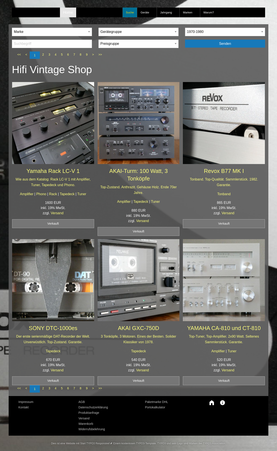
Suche (130, 12)
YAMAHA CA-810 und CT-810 (224, 328)
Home (68, 12)
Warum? (208, 12)
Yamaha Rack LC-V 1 (53, 171)
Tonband (223, 194)
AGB (82, 402)
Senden (225, 43)
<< (19, 54)
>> (100, 54)
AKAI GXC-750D (138, 328)
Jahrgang (166, 12)
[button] (210, 402)
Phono (41, 194)
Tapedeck (68, 194)
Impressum (25, 402)
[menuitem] (45, 401)
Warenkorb (86, 423)
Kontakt (23, 407)
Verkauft (53, 223)
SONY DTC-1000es (53, 328)
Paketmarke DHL (156, 402)
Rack (53, 194)
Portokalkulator (155, 407)
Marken (187, 12)
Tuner (81, 194)
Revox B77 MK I (224, 171)
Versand (57, 213)
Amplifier (27, 194)
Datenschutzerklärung (93, 407)
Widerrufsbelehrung (92, 429)
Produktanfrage (89, 412)
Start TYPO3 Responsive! (95, 443)
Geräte (144, 12)
